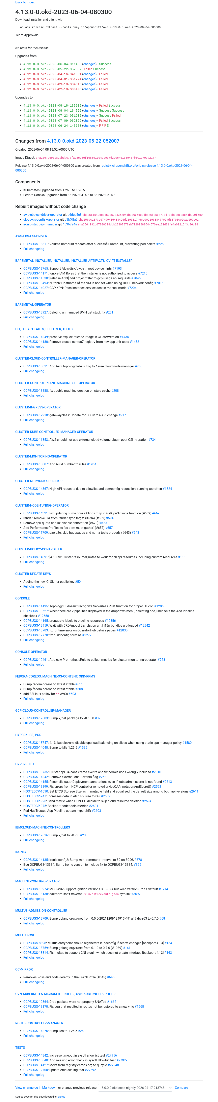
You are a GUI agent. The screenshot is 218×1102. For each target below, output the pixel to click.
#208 (115, 391)
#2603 (96, 811)
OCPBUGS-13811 (35, 244)
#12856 (110, 621)
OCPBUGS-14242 (35, 777)
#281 (109, 312)
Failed (88, 69)
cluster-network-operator (38, 481)
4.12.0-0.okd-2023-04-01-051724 (52, 79)
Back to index (24, 2)
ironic (20, 852)
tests (20, 1048)
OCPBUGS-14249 (35, 337)
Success (105, 64)
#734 (152, 440)
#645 (110, 977)
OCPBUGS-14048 (35, 747)
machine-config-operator (37, 881)
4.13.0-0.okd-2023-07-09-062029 (52, 121)
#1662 (111, 1002)
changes (89, 64)
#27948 (113, 1065)
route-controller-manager (39, 1023)
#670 (103, 523)
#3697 (136, 894)
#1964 (91, 464)
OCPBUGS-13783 (35, 630)
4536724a (69, 224)
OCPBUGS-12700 (35, 1070)
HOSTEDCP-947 (34, 796)
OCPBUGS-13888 (35, 391)
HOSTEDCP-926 (34, 801)
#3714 (163, 889)
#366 (137, 865)
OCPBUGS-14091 (35, 557)
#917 (122, 415)
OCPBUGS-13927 (35, 312)
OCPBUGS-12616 (35, 835)
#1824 (167, 489)
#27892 (90, 1070)
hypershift (24, 764)
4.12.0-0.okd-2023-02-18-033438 (52, 89)
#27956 (111, 1055)
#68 (162, 918)
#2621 (103, 777)
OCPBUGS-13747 (35, 743)
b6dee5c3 (74, 215)
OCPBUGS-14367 (35, 489)
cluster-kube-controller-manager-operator (54, 432)
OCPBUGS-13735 (35, 772)
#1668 (139, 1006)
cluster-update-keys (33, 574)
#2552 (156, 786)
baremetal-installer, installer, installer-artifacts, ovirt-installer (74, 261)
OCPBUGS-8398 (34, 943)
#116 (182, 557)
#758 (161, 660)
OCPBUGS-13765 (35, 268)
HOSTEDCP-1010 (35, 791)
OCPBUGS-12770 (35, 635)
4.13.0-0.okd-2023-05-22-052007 (52, 69)
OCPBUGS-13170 (35, 1006)
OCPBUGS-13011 (35, 366)
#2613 (167, 782)
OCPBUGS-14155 (35, 782)
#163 (168, 953)
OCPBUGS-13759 (35, 948)
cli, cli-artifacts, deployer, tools (44, 329)
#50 (78, 582)
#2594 (147, 801)
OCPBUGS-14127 (35, 1065)
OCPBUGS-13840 (35, 1060)
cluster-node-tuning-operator (42, 505)
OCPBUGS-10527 (35, 611)
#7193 (117, 268)
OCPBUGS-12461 (35, 660)
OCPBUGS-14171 (35, 273)
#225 (160, 244)
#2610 (156, 772)
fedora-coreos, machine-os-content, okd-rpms (55, 676)
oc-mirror (24, 969)
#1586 (82, 747)
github (61, 1096)
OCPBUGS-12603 (35, 718)
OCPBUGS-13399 (35, 786)
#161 (127, 948)
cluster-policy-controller (38, 549)
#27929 (122, 1060)
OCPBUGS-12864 (35, 1002)
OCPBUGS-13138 (35, 894)
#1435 (124, 337)
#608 (79, 689)
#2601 (93, 806)
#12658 (43, 616)
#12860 (159, 606)
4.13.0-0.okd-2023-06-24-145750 (52, 126)
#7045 (136, 278)
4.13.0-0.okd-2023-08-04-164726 (52, 111)
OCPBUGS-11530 (35, 278)
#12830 (122, 630)
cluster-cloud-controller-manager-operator (55, 358)
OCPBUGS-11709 (35, 533)
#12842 (144, 625)
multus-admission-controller (41, 911)
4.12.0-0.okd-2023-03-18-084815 (52, 84)
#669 (156, 513)
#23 (83, 835)
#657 (109, 528)
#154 (168, 943)
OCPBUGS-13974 (35, 889)
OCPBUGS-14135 (35, 860)
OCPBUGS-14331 (35, 513)
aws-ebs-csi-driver (31, 236)
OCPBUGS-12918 (35, 415)
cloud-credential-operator (41, 219)
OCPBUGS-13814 (35, 953)
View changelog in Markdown (36, 1088)
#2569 (105, 796)
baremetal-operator (33, 304)
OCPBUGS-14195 (35, 606)
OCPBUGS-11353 (35, 440)
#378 (138, 860)
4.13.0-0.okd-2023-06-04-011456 (52, 64)
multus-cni (24, 935)
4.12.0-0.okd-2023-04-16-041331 (52, 74)
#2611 (193, 791)
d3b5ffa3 (71, 219)
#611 (79, 684)
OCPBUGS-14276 (35, 1031)
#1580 (187, 743)
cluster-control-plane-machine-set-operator (55, 383)
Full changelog (33, 249)
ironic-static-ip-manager (40, 224)
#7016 (158, 283)
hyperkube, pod (28, 735)
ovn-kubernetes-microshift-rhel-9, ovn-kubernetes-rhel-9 (65, 994)
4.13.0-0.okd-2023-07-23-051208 (52, 116)
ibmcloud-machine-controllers (42, 827)
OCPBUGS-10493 (35, 283)
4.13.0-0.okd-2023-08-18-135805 (52, 106)
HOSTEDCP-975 (34, 806)
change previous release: (80, 1088)
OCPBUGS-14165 (35, 621)
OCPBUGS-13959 (35, 625)
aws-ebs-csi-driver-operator (42, 215)
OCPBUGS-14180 (35, 342)
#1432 (134, 342)
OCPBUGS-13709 (35, 918)
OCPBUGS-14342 (35, 1055)
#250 (138, 366)
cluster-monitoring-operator (41, 456)
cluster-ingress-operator (38, 407)
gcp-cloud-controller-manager (43, 710)
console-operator (31, 652)
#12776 (87, 635)
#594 (109, 518)
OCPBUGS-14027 (35, 288)
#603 (72, 694)
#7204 (132, 288)
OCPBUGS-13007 (35, 464)
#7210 (142, 273)
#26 (81, 1031)
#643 (135, 533)
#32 (98, 718)
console (22, 598)
